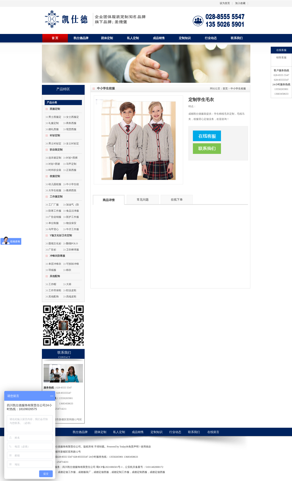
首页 (225, 88)
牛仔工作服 (72, 229)
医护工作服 (72, 216)
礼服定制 (53, 123)
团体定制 (107, 38)
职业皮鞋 (71, 290)
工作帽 (52, 284)
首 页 (55, 38)
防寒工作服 (54, 210)
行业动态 (211, 38)
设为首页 (225, 3)
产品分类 (52, 102)
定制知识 (185, 38)
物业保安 (71, 223)
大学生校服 (54, 190)
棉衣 (68, 270)
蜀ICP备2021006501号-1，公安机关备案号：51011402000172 (129, 467)
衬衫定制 (55, 135)
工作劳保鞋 (54, 290)
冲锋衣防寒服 (57, 255)
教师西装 (71, 190)
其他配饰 (55, 276)
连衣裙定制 (54, 157)
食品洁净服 (72, 210)
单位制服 (53, 223)
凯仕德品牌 (81, 38)
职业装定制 (56, 149)
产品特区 (63, 89)
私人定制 (133, 38)
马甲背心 (53, 229)
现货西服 (71, 129)
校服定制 (55, 176)
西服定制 (55, 108)
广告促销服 (54, 216)
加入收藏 (240, 3)
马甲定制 (71, 163)
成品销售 (159, 38)
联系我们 (237, 38)
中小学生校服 (238, 88)
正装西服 (71, 170)
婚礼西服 (53, 129)
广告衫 (52, 249)
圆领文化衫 (54, 243)
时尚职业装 (54, 170)
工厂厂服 (53, 204)
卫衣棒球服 (72, 249)
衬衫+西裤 (72, 157)
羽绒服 (52, 270)
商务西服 (71, 123)
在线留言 (213, 432)
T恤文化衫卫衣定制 (61, 235)
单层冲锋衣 (54, 263)
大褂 (68, 284)
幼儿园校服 (54, 184)
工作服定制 (56, 196)
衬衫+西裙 (54, 163)
